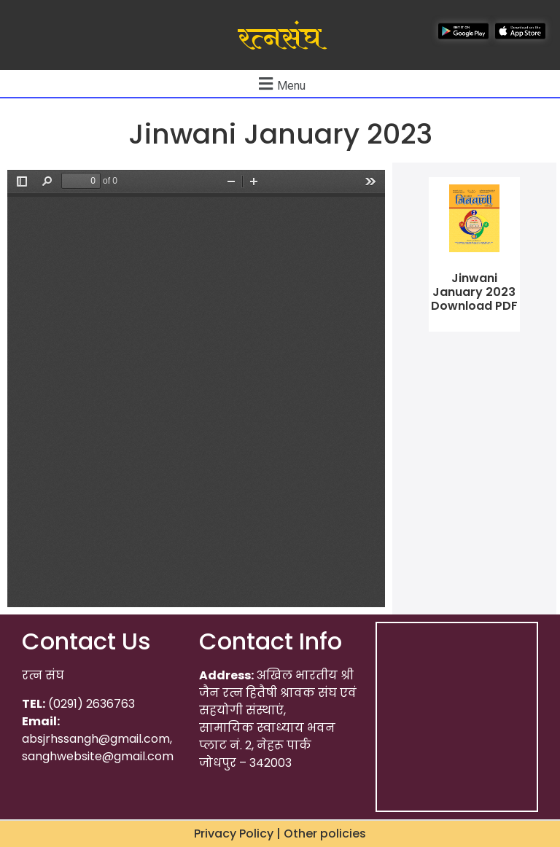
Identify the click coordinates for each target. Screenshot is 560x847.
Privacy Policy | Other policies (280, 833)
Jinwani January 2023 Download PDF (474, 292)
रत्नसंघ (280, 38)
